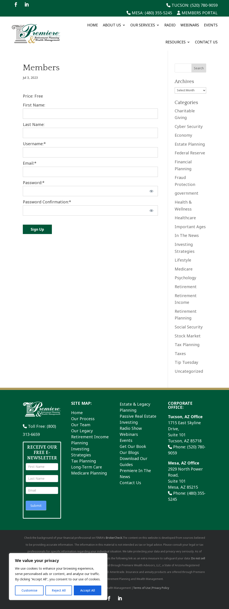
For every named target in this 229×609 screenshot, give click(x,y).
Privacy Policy (160, 588)
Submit (36, 505)
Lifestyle (183, 260)
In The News (187, 235)
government (186, 193)
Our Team (80, 424)
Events (211, 25)
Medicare (184, 269)
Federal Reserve (190, 152)
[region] (58, 576)
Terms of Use (142, 588)
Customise (29, 590)
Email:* (29, 163)
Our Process (83, 418)
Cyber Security (189, 126)
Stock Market (188, 336)
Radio (170, 25)
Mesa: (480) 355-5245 (149, 13)
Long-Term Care (86, 467)
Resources (175, 42)
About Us (112, 25)
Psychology (185, 277)
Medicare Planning (89, 473)
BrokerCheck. (114, 538)
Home (92, 25)
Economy (183, 135)
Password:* (34, 182)
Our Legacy (82, 430)
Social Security (189, 327)
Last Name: (34, 124)
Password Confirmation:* (47, 201)
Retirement (186, 286)
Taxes (180, 353)
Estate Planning (190, 144)
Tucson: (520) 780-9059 (192, 5)
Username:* (34, 143)
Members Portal (197, 13)
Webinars (189, 25)
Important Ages (190, 226)
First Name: (34, 105)
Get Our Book (133, 446)
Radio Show (131, 428)
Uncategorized (189, 371)
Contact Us (206, 42)
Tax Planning (187, 344)
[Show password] (151, 191)
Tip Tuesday (186, 362)
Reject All (59, 590)
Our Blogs (129, 452)
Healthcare (185, 217)
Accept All (87, 590)
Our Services (142, 25)
